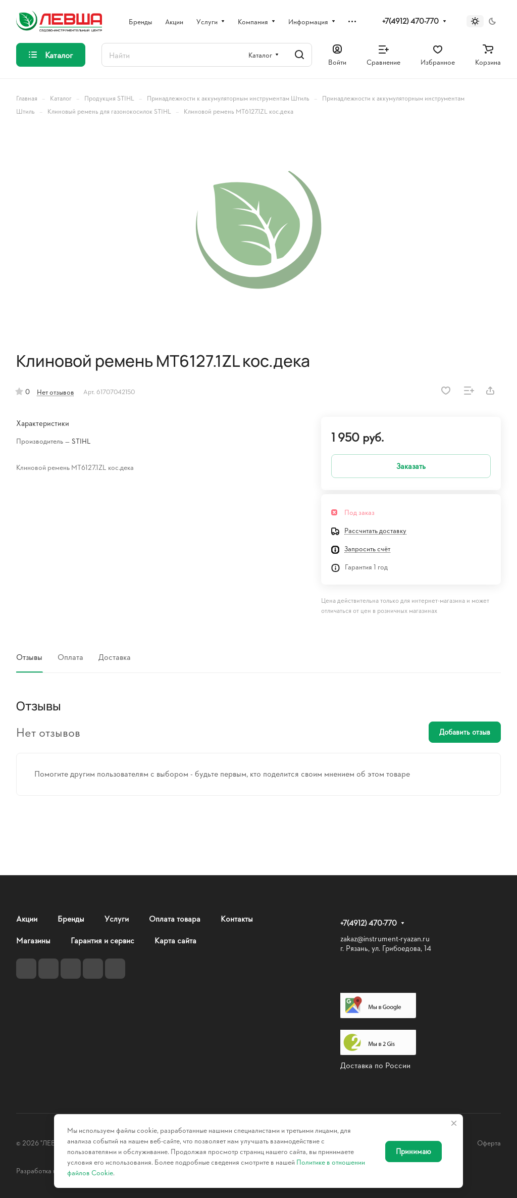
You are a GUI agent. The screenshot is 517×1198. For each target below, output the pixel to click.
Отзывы (29, 656)
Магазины (33, 940)
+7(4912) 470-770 (410, 21)
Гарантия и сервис (102, 940)
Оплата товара (174, 918)
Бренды (71, 918)
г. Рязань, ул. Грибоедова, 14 (385, 948)
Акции (26, 918)
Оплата (70, 656)
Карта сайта (175, 940)
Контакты (237, 918)
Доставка (114, 656)
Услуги (117, 918)
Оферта (489, 1142)
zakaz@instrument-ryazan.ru (385, 938)
